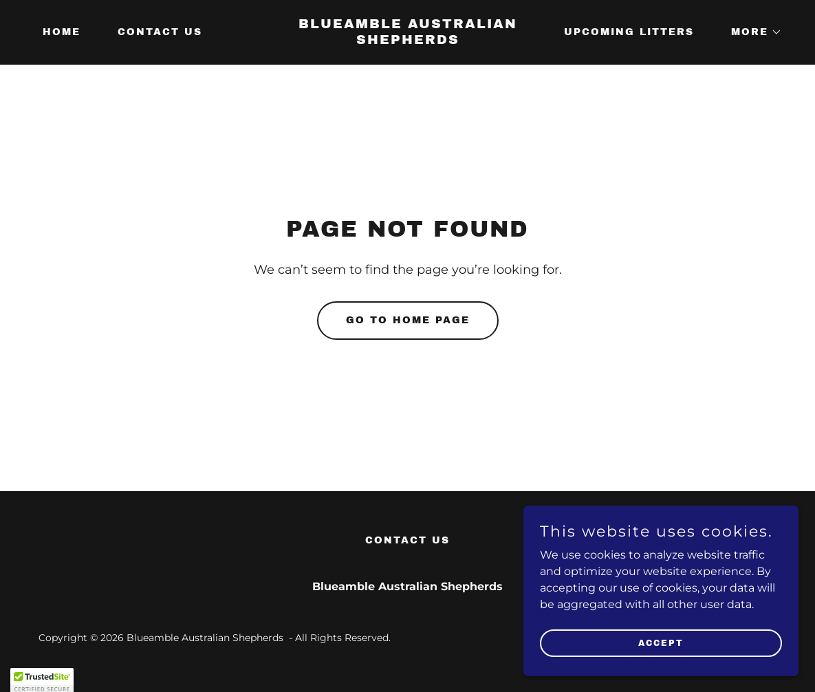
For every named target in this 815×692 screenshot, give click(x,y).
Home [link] (61, 32)
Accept (661, 642)
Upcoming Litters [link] (629, 32)
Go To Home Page (408, 320)
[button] (751, 32)
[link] (407, 40)
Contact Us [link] (160, 32)
